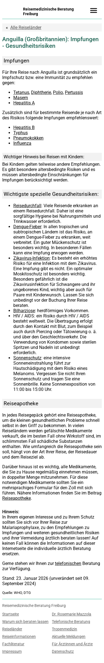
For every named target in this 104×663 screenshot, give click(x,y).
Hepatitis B (24, 127)
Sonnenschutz (27, 358)
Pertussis (74, 92)
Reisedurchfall (27, 205)
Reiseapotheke (16, 498)
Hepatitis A (24, 103)
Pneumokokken (28, 138)
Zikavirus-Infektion (31, 258)
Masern (20, 97)
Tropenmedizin (64, 629)
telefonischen (68, 563)
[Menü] (93, 10)
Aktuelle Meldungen (68, 636)
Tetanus (21, 92)
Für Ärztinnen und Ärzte (72, 644)
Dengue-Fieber (27, 226)
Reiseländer (25, 27)
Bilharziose (24, 310)
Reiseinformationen (19, 636)
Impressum (12, 651)
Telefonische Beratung (71, 621)
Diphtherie (41, 92)
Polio (58, 92)
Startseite (10, 614)
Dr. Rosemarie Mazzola (71, 614)
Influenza (22, 143)
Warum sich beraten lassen (25, 621)
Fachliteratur (13, 644)
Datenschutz (63, 651)
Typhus (20, 132)
